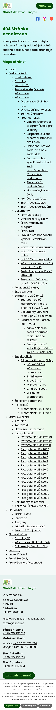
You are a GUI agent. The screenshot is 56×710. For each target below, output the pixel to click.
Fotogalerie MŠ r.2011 (34, 486)
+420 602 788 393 (25, 647)
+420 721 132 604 (14, 666)
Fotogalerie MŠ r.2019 (34, 453)
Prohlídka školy (18, 558)
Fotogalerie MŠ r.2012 (34, 482)
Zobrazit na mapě (18, 675)
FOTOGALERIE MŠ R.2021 (36, 445)
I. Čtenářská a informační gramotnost (36, 368)
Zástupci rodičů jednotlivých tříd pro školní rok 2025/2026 (34, 304)
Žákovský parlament (28, 401)
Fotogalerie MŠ (24, 433)
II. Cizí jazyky (35, 376)
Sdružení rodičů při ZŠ (29, 295)
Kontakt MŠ (22, 425)
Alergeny (20, 522)
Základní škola (18, 73)
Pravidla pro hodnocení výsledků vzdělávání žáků (36, 239)
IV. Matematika (36, 384)
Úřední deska (23, 77)
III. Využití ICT (35, 380)
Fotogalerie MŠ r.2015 (34, 469)
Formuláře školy (31, 215)
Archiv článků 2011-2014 (36, 409)
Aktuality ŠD (22, 538)
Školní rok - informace (29, 429)
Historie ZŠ (22, 405)
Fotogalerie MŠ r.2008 (35, 498)
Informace (22, 97)
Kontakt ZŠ (22, 85)
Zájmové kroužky (32, 113)
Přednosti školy (30, 118)
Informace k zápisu (33, 202)
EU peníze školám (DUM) (37, 360)
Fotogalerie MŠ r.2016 (34, 465)
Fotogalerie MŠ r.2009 (35, 494)
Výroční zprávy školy (34, 219)
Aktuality (20, 81)
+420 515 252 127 (14, 633)
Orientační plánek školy (36, 109)
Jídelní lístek (23, 514)
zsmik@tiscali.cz (13, 623)
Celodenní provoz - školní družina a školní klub (39, 150)
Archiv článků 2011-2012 (36, 413)
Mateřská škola (19, 417)
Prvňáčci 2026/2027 (34, 198)
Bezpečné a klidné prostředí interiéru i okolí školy (39, 138)
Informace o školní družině (32, 542)
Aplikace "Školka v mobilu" (32, 506)
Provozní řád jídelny (28, 530)
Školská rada (23, 291)
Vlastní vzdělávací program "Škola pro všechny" (40, 126)
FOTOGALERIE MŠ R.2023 (36, 437)
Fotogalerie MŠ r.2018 (34, 457)
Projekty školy (23, 356)
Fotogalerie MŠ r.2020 (35, 449)
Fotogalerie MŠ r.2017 (34, 461)
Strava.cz (21, 518)
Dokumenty (22, 211)
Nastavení (45, 705)
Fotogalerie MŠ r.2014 (34, 473)
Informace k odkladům (36, 207)
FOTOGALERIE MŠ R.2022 (36, 441)
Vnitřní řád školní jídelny (36, 259)
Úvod (12, 69)
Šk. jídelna (15, 510)
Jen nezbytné (29, 705)
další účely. (39, 689)
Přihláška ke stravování (30, 526)
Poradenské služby (27, 287)
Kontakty (14, 550)
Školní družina (18, 534)
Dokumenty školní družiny (31, 546)
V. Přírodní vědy (37, 388)
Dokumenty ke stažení (29, 502)
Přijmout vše (12, 705)
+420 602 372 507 (25, 643)
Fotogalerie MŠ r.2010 (34, 490)
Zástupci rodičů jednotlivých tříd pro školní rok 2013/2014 (40, 348)
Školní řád (27, 231)
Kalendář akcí (18, 554)
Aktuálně (20, 421)
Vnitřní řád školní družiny (37, 247)
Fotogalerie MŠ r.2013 (34, 477)
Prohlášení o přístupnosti (25, 562)
